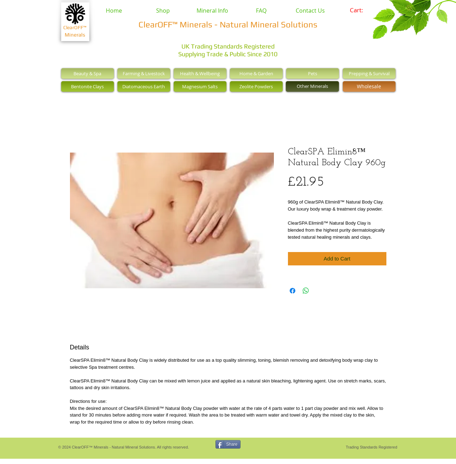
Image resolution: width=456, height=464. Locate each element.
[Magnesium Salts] (200, 86)
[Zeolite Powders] (256, 86)
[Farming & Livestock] (143, 73)
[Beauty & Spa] (87, 73)
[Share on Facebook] (292, 290)
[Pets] (312, 73)
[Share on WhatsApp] (306, 290)
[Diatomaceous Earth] (143, 86)
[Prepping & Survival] (369, 73)
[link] (361, 10)
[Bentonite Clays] (87, 86)
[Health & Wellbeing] (200, 73)
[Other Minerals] (312, 86)
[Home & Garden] (256, 73)
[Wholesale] (369, 86)
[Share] (228, 444)
